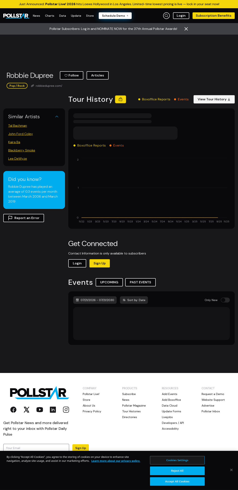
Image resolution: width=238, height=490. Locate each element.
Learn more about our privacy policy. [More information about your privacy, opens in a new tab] (115, 464)
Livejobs (167, 417)
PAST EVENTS (140, 282)
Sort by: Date (133, 300)
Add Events (169, 394)
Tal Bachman (17, 125)
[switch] (225, 300)
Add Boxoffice (171, 400)
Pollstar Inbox (211, 411)
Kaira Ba (14, 142)
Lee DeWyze (17, 158)
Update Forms (171, 411)
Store (86, 400)
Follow (71, 75)
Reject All (177, 474)
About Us (89, 405)
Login (181, 15)
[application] (151, 191)
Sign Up (100, 263)
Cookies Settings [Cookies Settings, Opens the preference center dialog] (177, 463)
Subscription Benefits (213, 15)
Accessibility (170, 428)
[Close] (231, 473)
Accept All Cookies (177, 485)
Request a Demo (213, 394)
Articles (97, 75)
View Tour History (214, 99)
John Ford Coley (20, 134)
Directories (129, 417)
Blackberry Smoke (21, 150)
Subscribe (129, 394)
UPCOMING (109, 282)
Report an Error (23, 218)
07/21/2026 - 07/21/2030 (95, 300)
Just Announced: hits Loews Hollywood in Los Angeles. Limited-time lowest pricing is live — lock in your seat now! (119, 4)
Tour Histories (131, 411)
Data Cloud (169, 405)
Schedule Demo (115, 15)
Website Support (213, 400)
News (125, 400)
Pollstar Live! (91, 394)
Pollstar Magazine (134, 405)
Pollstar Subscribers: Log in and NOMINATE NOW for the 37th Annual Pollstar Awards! (113, 29)
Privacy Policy (92, 411)
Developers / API (173, 423)
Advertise (208, 405)
